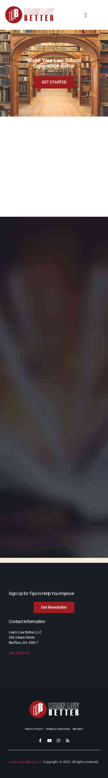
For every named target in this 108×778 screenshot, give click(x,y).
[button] (85, 15)
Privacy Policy (34, 729)
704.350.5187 (19, 653)
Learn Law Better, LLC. (26, 762)
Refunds (78, 729)
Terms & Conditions (58, 729)
